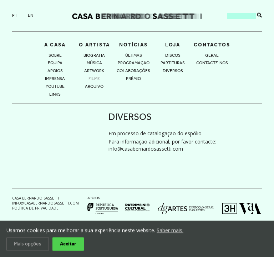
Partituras (173, 62)
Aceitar (68, 245)
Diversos (173, 70)
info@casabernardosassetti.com (145, 148)
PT (14, 15)
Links (55, 94)
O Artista (94, 45)
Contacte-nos (212, 62)
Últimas (133, 55)
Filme (94, 78)
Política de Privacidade (35, 208)
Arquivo (94, 86)
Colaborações (133, 70)
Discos (173, 55)
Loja (172, 45)
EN (30, 15)
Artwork (94, 70)
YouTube (55, 86)
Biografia (94, 55)
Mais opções (27, 245)
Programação (133, 62)
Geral (212, 55)
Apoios (55, 70)
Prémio (133, 78)
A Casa (55, 45)
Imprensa (55, 78)
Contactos (212, 45)
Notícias (133, 45)
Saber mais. (170, 230)
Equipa (55, 62)
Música (94, 62)
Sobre (55, 55)
